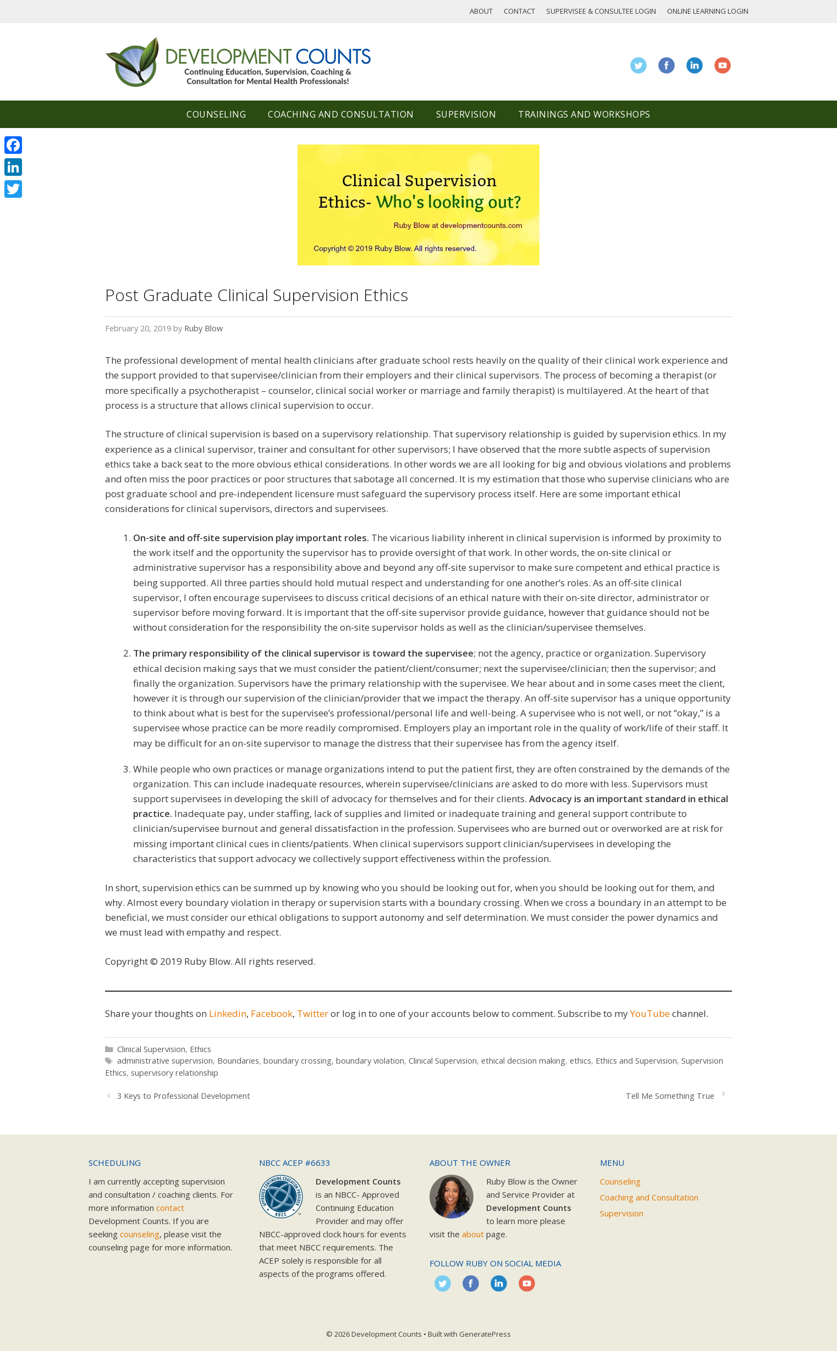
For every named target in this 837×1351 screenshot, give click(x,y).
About (481, 11)
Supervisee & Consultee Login (601, 11)
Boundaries (238, 1060)
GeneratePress (485, 1334)
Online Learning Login (707, 11)
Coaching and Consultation (341, 114)
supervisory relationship (174, 1073)
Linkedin (227, 1013)
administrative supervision (165, 1060)
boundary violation (370, 1060)
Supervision (466, 114)
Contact (519, 11)
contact (170, 1207)
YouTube (650, 1013)
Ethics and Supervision (636, 1060)
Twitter (312, 1013)
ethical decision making (523, 1060)
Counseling (216, 114)
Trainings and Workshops (584, 114)
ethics (580, 1060)
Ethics (200, 1049)
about (473, 1233)
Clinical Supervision (151, 1049)
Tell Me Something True (670, 1096)
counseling (139, 1233)
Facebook (272, 1013)
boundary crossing (297, 1060)
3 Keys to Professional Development (183, 1096)
